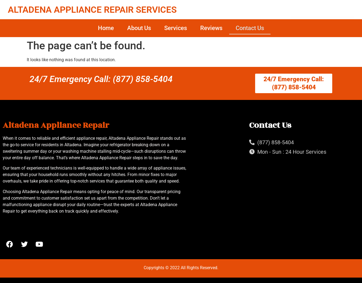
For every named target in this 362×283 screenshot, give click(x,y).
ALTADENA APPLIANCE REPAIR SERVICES (92, 9)
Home (106, 28)
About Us (139, 28)
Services (175, 28)
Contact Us (250, 28)
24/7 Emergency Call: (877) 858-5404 (101, 79)
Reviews (211, 28)
